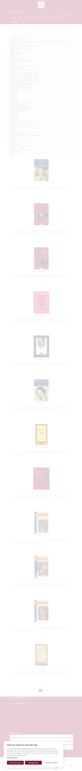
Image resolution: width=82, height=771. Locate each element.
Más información (12, 757)
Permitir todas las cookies (15, 762)
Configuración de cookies (51, 762)
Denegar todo (33, 763)
